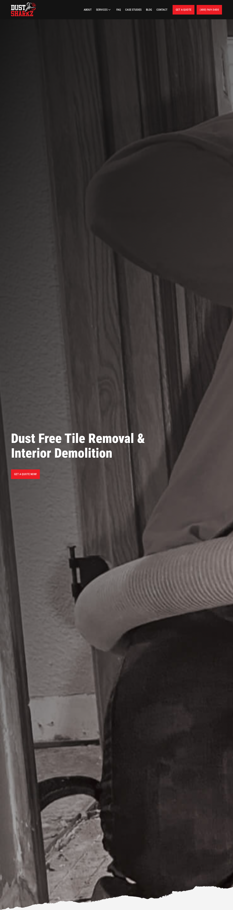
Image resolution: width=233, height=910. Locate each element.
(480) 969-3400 (209, 9)
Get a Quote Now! (25, 474)
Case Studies (133, 9)
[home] (24, 8)
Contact (161, 9)
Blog (149, 9)
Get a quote (183, 9)
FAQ (118, 9)
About (88, 9)
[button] (104, 10)
